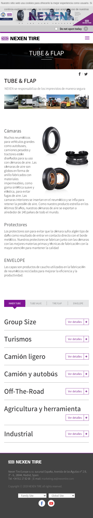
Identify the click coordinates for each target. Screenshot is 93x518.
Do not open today (71, 28)
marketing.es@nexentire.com (58, 478)
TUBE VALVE (36, 303)
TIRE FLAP (57, 303)
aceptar (60, 15)
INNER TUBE (15, 303)
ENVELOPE (78, 303)
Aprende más (46, 15)
